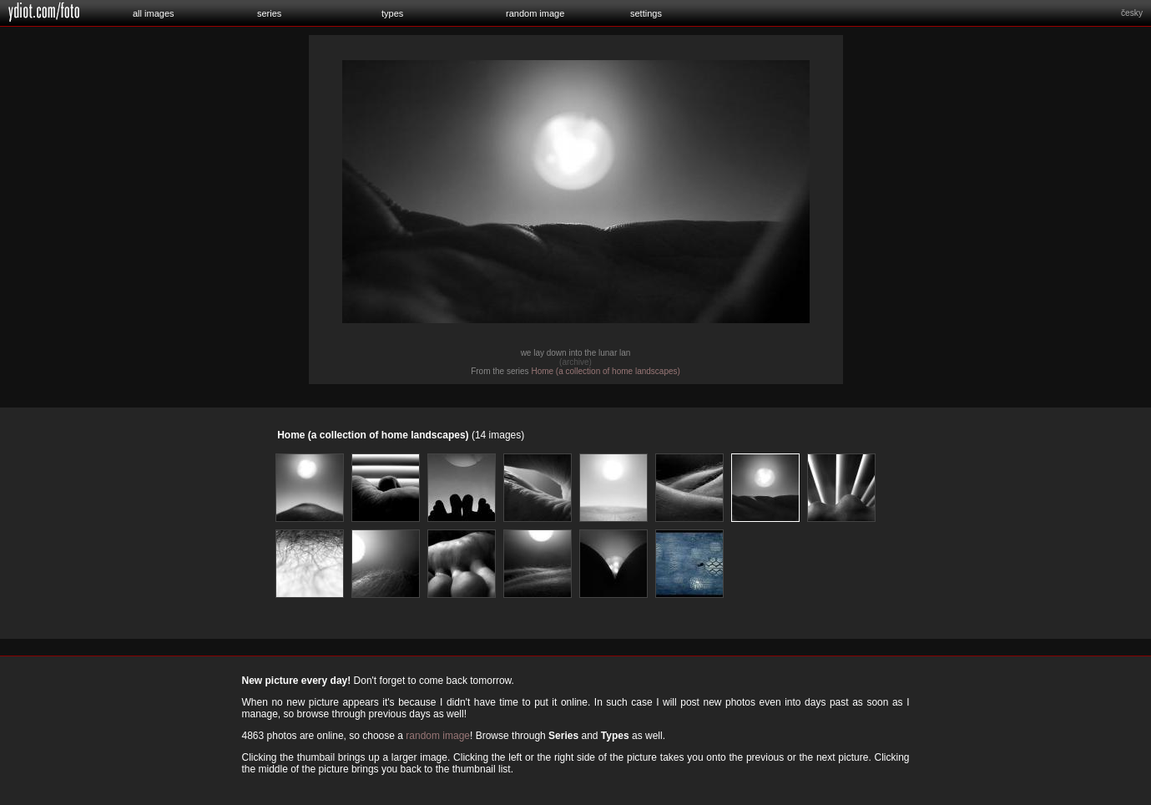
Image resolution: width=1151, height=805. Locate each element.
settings (646, 13)
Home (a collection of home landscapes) (605, 371)
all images (153, 13)
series (269, 13)
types (392, 13)
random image (535, 13)
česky (1132, 13)
